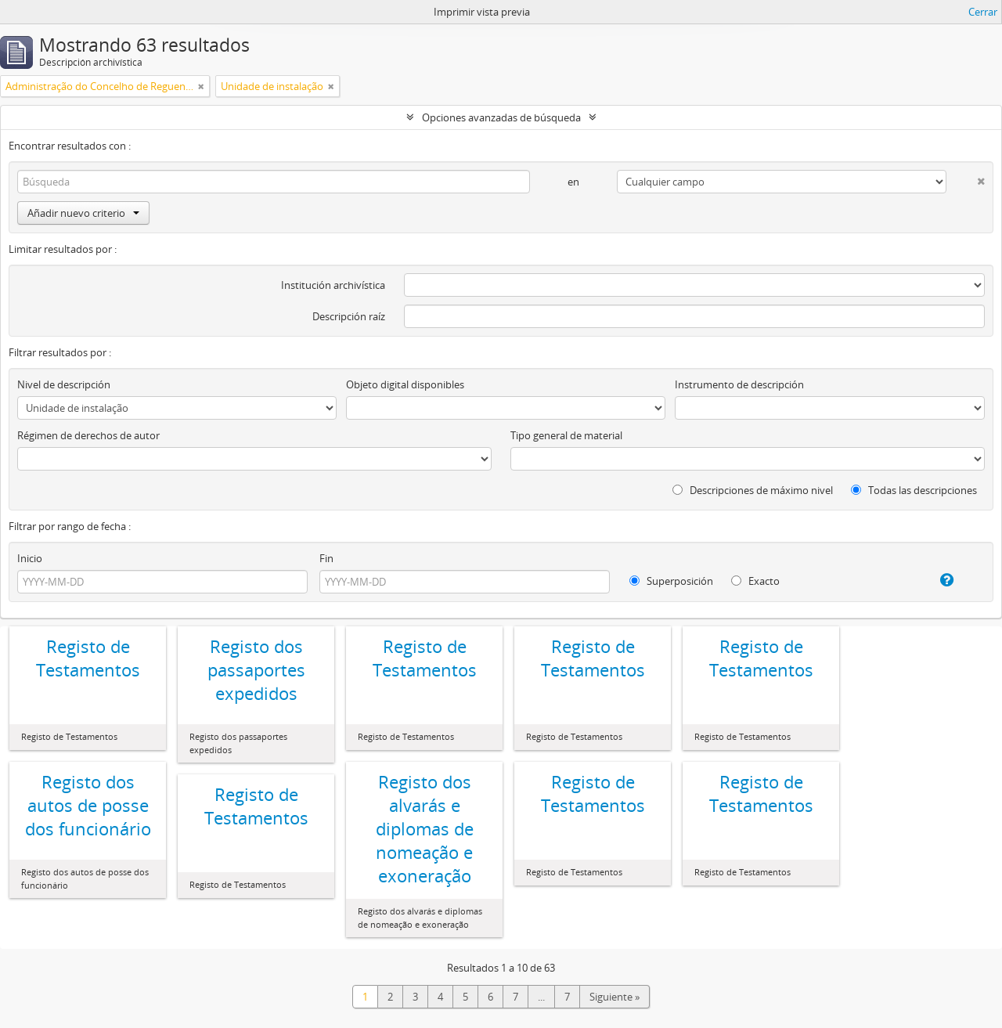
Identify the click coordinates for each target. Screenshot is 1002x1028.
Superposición (671, 581)
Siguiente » (614, 997)
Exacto (755, 581)
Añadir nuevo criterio (83, 213)
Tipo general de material (566, 435)
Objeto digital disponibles (405, 384)
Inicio (29, 558)
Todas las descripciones (914, 490)
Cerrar (982, 12)
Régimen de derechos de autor (88, 435)
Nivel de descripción (63, 384)
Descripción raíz (348, 316)
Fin (326, 558)
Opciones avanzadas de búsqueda (501, 117)
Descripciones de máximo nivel (752, 490)
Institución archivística (333, 285)
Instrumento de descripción (739, 384)
